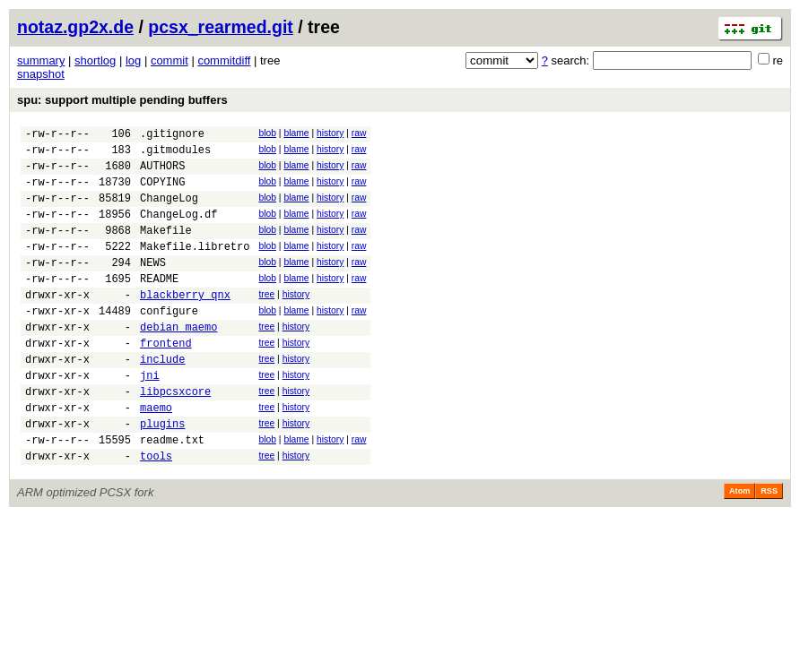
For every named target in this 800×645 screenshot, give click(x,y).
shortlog (95, 60)
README (159, 305)
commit (169, 60)
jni (150, 418)
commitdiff (223, 60)
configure (169, 342)
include (162, 399)
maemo (156, 455)
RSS (769, 547)
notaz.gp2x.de (75, 27)
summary (41, 60)
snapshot (41, 74)
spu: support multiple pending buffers (122, 100)
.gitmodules (175, 154)
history (330, 133)
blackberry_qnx (185, 323)
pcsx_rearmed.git (220, 27)
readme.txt (172, 493)
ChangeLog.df (178, 229)
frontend (166, 380)
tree (266, 321)
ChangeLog (169, 211)
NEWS (153, 286)
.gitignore (172, 135)
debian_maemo (178, 361)
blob (267, 133)
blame (296, 133)
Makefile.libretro (194, 267)
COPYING (162, 192)
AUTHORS (162, 173)
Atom (739, 547)
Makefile (166, 248)
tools (156, 512)
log (133, 60)
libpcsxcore (175, 436)
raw (359, 133)
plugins (162, 474)
